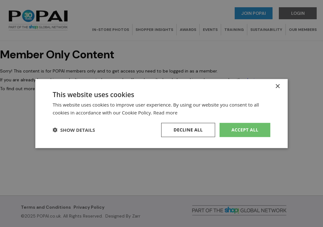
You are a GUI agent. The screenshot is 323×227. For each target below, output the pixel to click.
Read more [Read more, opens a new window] (165, 112)
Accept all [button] (245, 130)
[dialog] (161, 113)
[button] (74, 130)
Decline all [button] (188, 130)
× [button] (277, 86)
